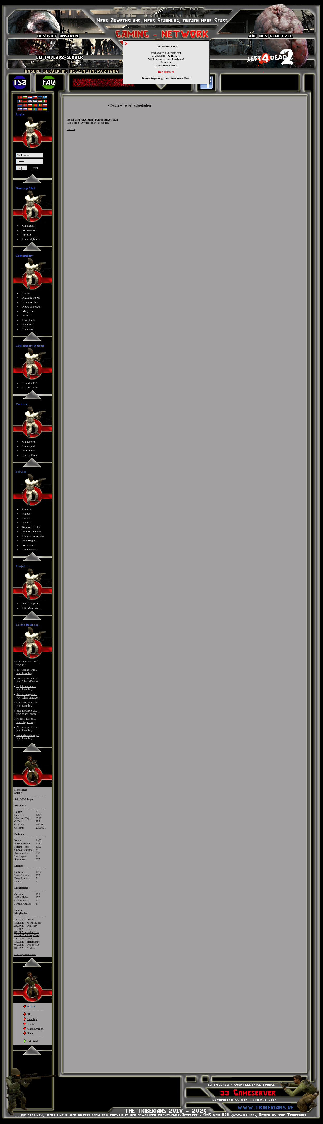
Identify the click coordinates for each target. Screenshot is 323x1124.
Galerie (26, 509)
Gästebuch (28, 319)
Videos (26, 513)
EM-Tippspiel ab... (27, 712)
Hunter (31, 1023)
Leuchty (32, 1019)
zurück (71, 129)
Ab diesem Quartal (27, 728)
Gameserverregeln (33, 535)
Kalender (27, 324)
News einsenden (31, 306)
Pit (29, 1014)
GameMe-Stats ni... (27, 704)
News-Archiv (30, 302)
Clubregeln (28, 225)
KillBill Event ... (26, 720)
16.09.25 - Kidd (23, 928)
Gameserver (29, 441)
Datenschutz (29, 549)
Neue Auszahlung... (27, 736)
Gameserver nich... (27, 679)
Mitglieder (28, 311)
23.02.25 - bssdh (23, 938)
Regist (34, 167)
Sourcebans (29, 450)
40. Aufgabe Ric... (26, 671)
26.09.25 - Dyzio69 (25, 925)
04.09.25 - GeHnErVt (26, 932)
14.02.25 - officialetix (27, 941)
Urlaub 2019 (29, 387)
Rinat (30, 1033)
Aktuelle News (31, 297)
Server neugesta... (27, 696)
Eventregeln (29, 540)
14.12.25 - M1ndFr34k (27, 922)
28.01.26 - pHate (24, 919)
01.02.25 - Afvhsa (24, 947)
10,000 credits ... (26, 687)
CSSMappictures (32, 607)
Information (29, 230)
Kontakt (27, 522)
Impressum (28, 544)
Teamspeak (28, 446)
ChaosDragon (35, 1028)
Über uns (27, 328)
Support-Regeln (31, 531)
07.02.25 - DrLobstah (26, 944)
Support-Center (31, 527)
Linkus (26, 518)
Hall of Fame (30, 455)
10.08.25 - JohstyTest (26, 935)
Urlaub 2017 (29, 383)
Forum (114, 105)
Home (26, 293)
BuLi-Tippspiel (31, 603)
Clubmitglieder (31, 239)
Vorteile (27, 234)
